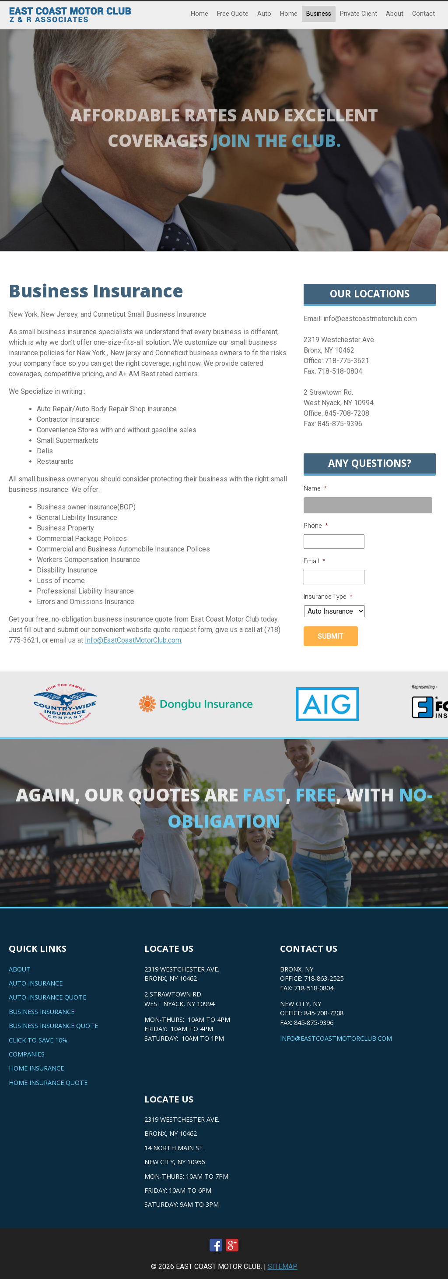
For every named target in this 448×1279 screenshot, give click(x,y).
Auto (264, 14)
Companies (27, 1054)
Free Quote (232, 14)
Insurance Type (328, 597)
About (394, 14)
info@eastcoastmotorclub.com (336, 1038)
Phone (316, 526)
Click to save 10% (38, 1040)
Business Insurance (41, 1011)
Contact (423, 14)
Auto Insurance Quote (47, 997)
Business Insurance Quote (53, 1025)
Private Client (358, 14)
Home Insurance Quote (48, 1082)
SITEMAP (283, 1266)
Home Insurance (36, 1068)
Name (315, 488)
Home (199, 14)
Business (318, 14)
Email (315, 561)
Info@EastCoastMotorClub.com (133, 640)
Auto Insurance (36, 983)
